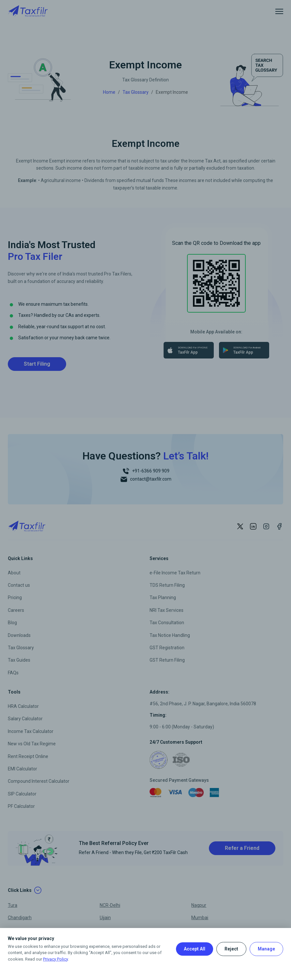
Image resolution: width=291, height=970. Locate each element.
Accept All (194, 948)
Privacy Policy (55, 959)
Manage (266, 948)
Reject (231, 948)
